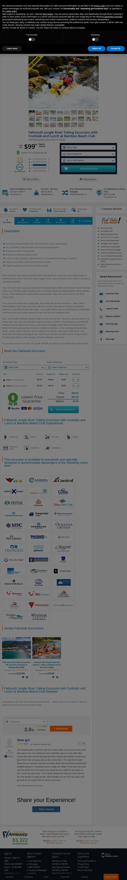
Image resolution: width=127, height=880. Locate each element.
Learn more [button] (12, 874)
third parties (48, 840)
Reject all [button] (96, 874)
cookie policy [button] (11, 837)
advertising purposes (113, 843)
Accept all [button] (115, 874)
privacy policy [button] (100, 832)
